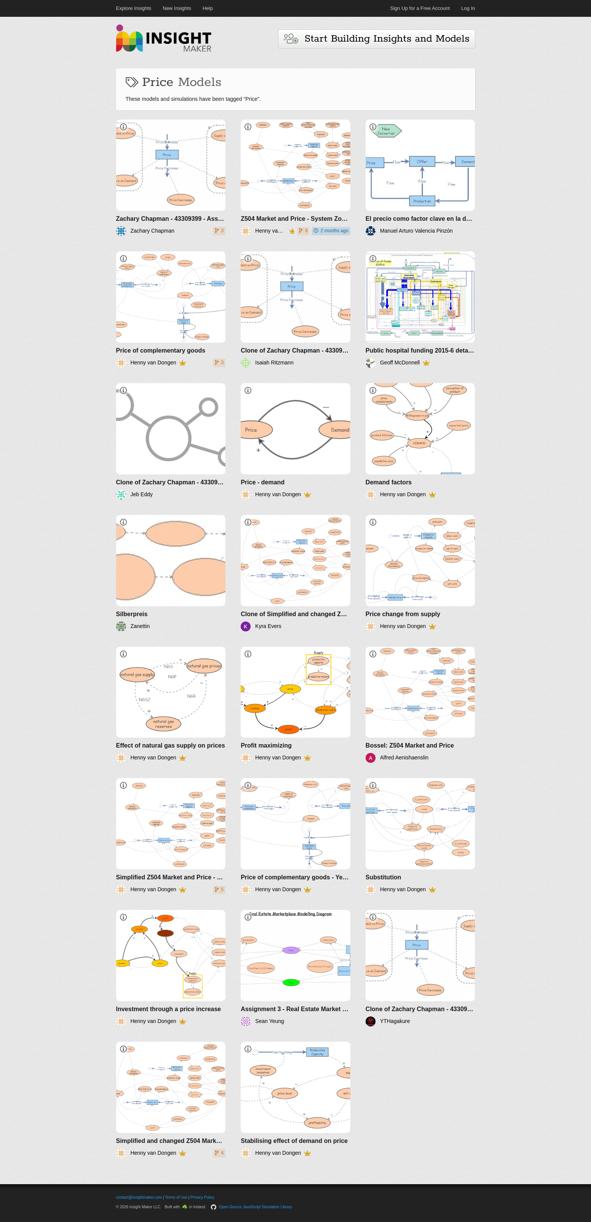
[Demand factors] (420, 441)
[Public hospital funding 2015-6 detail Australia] (420, 309)
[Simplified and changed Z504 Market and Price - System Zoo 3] (171, 1100)
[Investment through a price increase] (171, 968)
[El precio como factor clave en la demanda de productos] (420, 178)
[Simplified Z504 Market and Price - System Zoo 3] (171, 836)
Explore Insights (134, 8)
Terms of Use (176, 1197)
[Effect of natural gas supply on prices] (171, 705)
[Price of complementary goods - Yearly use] (295, 836)
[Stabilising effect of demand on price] (295, 1100)
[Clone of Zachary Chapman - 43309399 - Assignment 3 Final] (295, 309)
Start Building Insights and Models (377, 38)
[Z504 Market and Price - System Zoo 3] (295, 178)
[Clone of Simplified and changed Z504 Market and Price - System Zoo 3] (295, 573)
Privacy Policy (202, 1197)
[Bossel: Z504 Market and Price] (420, 705)
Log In (468, 8)
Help (207, 8)
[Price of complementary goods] (171, 309)
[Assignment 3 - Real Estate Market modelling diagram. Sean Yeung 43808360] (295, 968)
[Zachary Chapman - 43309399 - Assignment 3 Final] (171, 178)
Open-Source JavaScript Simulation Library (255, 1207)
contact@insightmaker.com (139, 1197)
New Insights (177, 8)
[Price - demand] (295, 441)
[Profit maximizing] (295, 705)
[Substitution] (420, 836)
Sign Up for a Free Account (420, 8)
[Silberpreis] (171, 573)
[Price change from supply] (420, 573)
